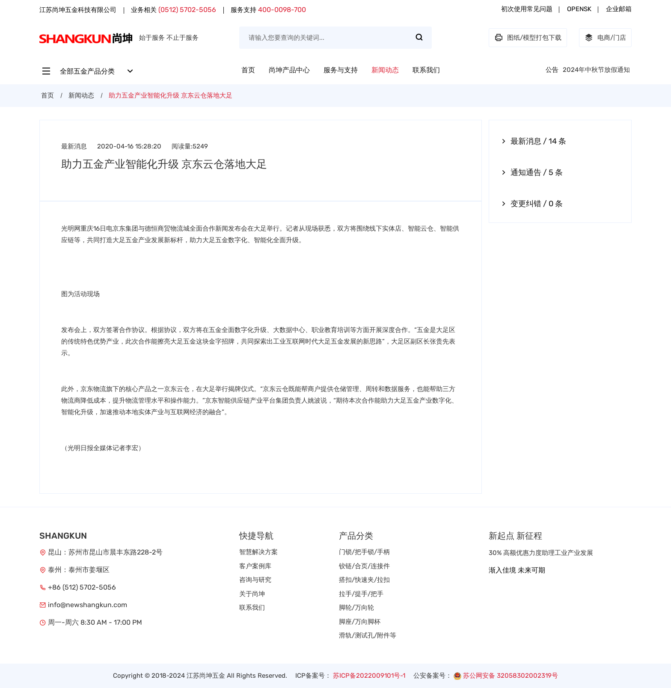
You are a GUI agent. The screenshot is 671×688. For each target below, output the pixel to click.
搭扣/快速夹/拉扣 (364, 580)
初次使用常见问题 (526, 9)
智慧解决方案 (258, 552)
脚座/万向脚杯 (359, 622)
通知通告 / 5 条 (532, 172)
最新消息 (74, 146)
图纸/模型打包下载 (527, 38)
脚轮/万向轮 (356, 607)
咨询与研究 (255, 580)
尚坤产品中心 (289, 70)
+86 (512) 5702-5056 (82, 587)
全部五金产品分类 (88, 71)
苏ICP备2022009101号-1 (369, 675)
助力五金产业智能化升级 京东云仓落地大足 (170, 95)
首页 (248, 70)
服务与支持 (341, 70)
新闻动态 (385, 70)
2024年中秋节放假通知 (596, 70)
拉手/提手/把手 (361, 594)
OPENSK (579, 9)
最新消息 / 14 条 (534, 141)
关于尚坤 (252, 594)
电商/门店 (605, 38)
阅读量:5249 (190, 146)
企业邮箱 (619, 9)
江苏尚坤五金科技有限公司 (77, 10)
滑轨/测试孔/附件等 (367, 635)
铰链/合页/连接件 (364, 566)
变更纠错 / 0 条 (532, 203)
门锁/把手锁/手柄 (364, 552)
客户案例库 (255, 566)
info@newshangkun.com (87, 605)
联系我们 (426, 70)
